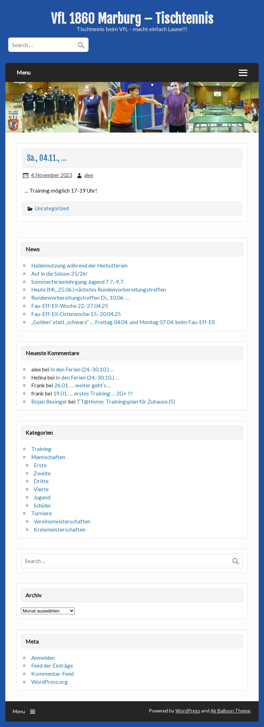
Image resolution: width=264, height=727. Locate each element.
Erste (40, 465)
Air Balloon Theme (230, 711)
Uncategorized (52, 208)
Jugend (42, 497)
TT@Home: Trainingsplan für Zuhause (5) (126, 401)
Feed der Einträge (52, 665)
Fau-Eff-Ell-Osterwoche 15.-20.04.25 (76, 314)
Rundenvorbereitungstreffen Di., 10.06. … (80, 297)
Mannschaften (48, 457)
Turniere (41, 513)
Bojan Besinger (49, 401)
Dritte (41, 481)
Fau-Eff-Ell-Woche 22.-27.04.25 (69, 306)
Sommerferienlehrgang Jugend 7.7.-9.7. (77, 282)
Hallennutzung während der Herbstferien (79, 265)
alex (88, 175)
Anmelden (43, 658)
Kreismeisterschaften (59, 529)
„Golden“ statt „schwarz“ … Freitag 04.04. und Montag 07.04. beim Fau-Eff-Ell (123, 322)
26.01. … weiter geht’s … (82, 385)
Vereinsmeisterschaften (62, 521)
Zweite (42, 473)
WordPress (187, 711)
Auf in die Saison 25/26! (59, 273)
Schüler (42, 505)
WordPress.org (49, 682)
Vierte (41, 489)
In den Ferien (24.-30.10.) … (82, 369)
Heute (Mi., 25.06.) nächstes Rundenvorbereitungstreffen (98, 289)
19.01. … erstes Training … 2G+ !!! (93, 393)
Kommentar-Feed (52, 673)
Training (41, 449)
